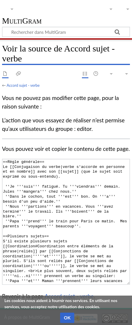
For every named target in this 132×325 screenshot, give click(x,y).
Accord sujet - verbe (22, 85)
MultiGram (22, 21)
